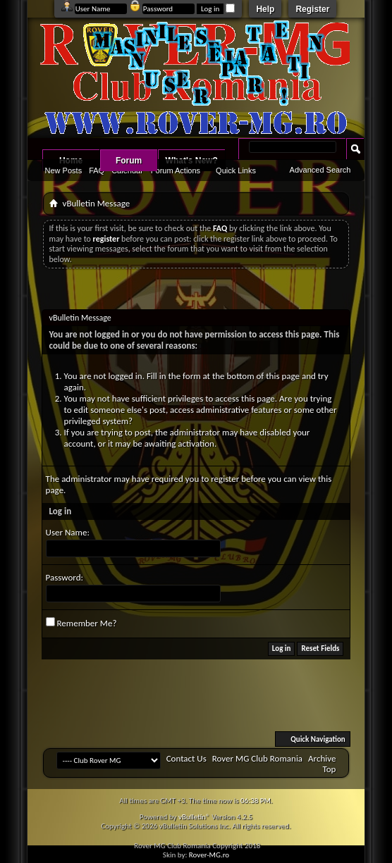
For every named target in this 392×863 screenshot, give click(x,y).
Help (265, 9)
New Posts (63, 170)
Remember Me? (81, 622)
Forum (129, 161)
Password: (64, 577)
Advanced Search (320, 170)
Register (312, 9)
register (225, 478)
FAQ (96, 170)
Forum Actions (175, 170)
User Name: (68, 532)
